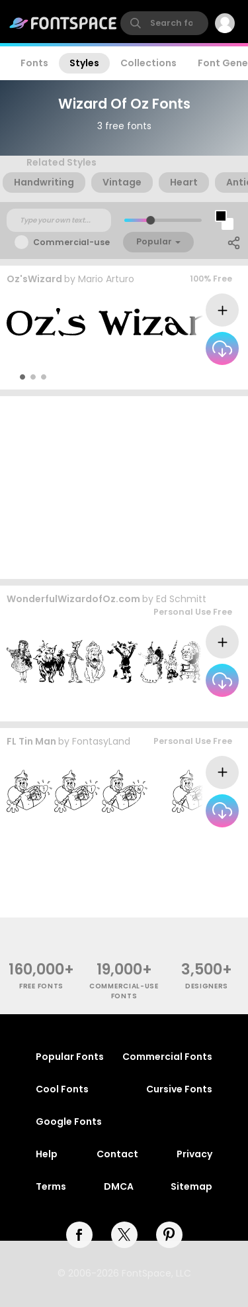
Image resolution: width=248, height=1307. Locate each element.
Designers (206, 986)
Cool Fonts (62, 1089)
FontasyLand (101, 741)
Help (47, 1154)
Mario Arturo (106, 279)
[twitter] (124, 1235)
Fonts (34, 63)
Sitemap (191, 1186)
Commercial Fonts (167, 1056)
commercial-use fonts (124, 991)
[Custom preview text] (59, 221)
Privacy (194, 1154)
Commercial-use (71, 242)
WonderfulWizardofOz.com (73, 598)
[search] (164, 23)
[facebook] (79, 1235)
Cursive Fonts (179, 1089)
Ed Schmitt (181, 598)
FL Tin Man (31, 741)
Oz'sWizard (34, 279)
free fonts (41, 986)
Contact (117, 1154)
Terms (51, 1186)
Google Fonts (69, 1121)
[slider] (149, 220)
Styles (84, 63)
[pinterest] (169, 1235)
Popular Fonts (70, 1056)
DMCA (119, 1186)
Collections (148, 63)
